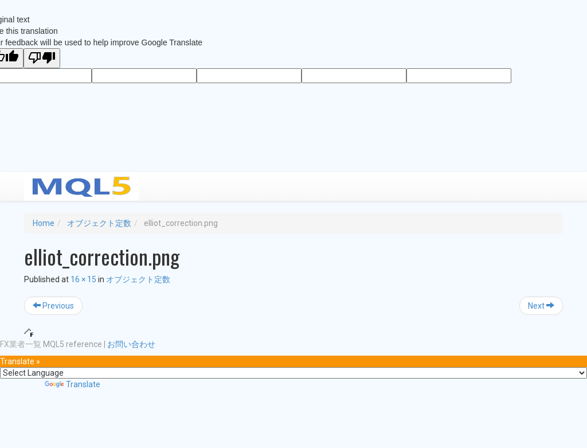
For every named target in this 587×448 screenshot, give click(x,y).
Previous (53, 305)
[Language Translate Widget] (293, 373)
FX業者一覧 (20, 344)
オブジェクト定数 (99, 223)
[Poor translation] (42, 58)
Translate (72, 384)
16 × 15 (83, 279)
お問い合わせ (131, 344)
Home (43, 223)
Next (541, 305)
